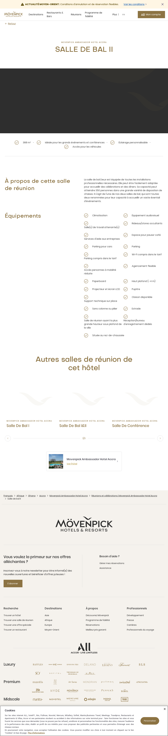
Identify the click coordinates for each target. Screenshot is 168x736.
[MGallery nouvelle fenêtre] (55, 682)
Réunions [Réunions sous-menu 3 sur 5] (76, 14)
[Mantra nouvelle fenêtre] (37, 699)
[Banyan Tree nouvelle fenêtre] (72, 664)
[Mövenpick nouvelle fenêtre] (72, 690)
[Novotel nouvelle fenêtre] (55, 699)
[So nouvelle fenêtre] (37, 673)
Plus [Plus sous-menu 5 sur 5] (116, 15)
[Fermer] (164, 709)
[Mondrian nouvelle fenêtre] (89, 682)
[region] (84, 721)
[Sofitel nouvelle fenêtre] (55, 673)
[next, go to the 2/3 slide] (160, 438)
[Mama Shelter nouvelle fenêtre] (107, 699)
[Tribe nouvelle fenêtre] (124, 699)
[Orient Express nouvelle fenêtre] (55, 664)
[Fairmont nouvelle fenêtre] (124, 664)
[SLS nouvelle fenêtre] (141, 664)
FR (123, 14)
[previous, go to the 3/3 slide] (8, 438)
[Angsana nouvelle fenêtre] (141, 682)
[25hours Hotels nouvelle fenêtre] (37, 690)
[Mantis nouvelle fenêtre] (37, 682)
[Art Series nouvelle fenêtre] (72, 682)
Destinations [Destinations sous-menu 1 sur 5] (36, 14)
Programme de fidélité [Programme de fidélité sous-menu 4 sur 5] (93, 14)
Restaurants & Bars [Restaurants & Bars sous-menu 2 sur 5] (55, 14)
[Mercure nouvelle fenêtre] (72, 699)
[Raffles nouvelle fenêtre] (37, 664)
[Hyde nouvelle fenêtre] (55, 690)
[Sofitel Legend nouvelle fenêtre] (107, 664)
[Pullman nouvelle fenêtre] (107, 682)
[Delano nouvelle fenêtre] (89, 664)
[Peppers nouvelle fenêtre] (107, 690)
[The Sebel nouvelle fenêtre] (124, 690)
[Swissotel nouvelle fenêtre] (124, 682)
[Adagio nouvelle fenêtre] (89, 699)
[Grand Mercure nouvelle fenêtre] (89, 690)
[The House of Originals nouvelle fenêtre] (72, 673)
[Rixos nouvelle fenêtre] (89, 673)
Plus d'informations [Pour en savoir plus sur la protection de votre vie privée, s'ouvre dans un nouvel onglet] (36, 733)
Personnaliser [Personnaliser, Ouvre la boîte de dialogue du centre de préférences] (150, 721)
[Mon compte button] (151, 14)
